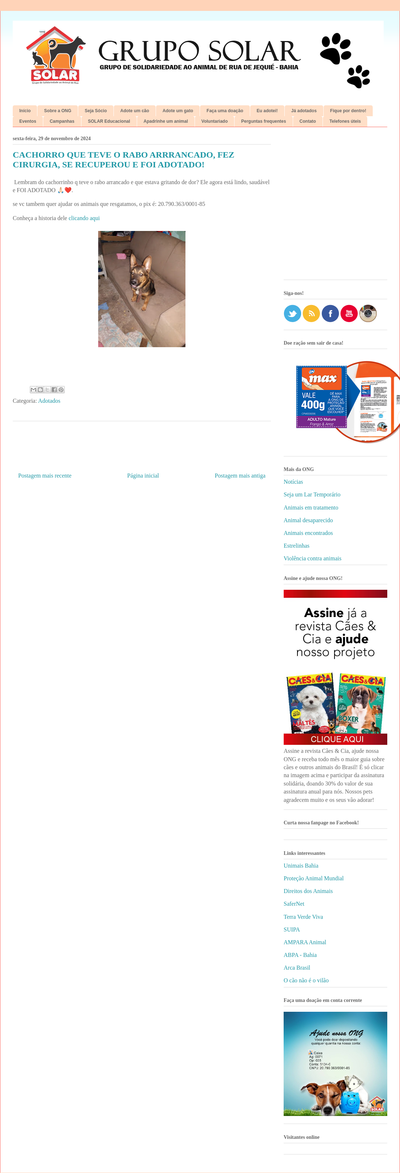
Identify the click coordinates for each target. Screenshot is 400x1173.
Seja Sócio (96, 110)
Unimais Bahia (301, 865)
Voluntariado (214, 121)
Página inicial (143, 475)
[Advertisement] (68, 206)
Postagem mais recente (45, 475)
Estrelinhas (296, 546)
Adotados (49, 401)
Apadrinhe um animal (166, 121)
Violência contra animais (312, 558)
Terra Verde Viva (303, 917)
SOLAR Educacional (109, 121)
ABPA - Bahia (300, 955)
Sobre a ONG (57, 110)
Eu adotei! (267, 110)
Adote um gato (178, 110)
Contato (308, 121)
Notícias (293, 482)
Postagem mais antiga (240, 475)
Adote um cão (134, 110)
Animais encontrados (308, 533)
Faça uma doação (225, 110)
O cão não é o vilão (306, 980)
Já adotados (304, 110)
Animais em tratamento (311, 507)
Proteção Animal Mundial (314, 878)
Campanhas (62, 121)
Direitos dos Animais (308, 891)
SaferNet (294, 904)
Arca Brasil (297, 968)
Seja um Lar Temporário (312, 494)
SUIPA (292, 929)
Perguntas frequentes (263, 121)
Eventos (27, 121)
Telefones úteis (345, 121)
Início (25, 110)
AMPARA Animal (305, 942)
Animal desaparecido (308, 520)
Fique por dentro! (348, 110)
